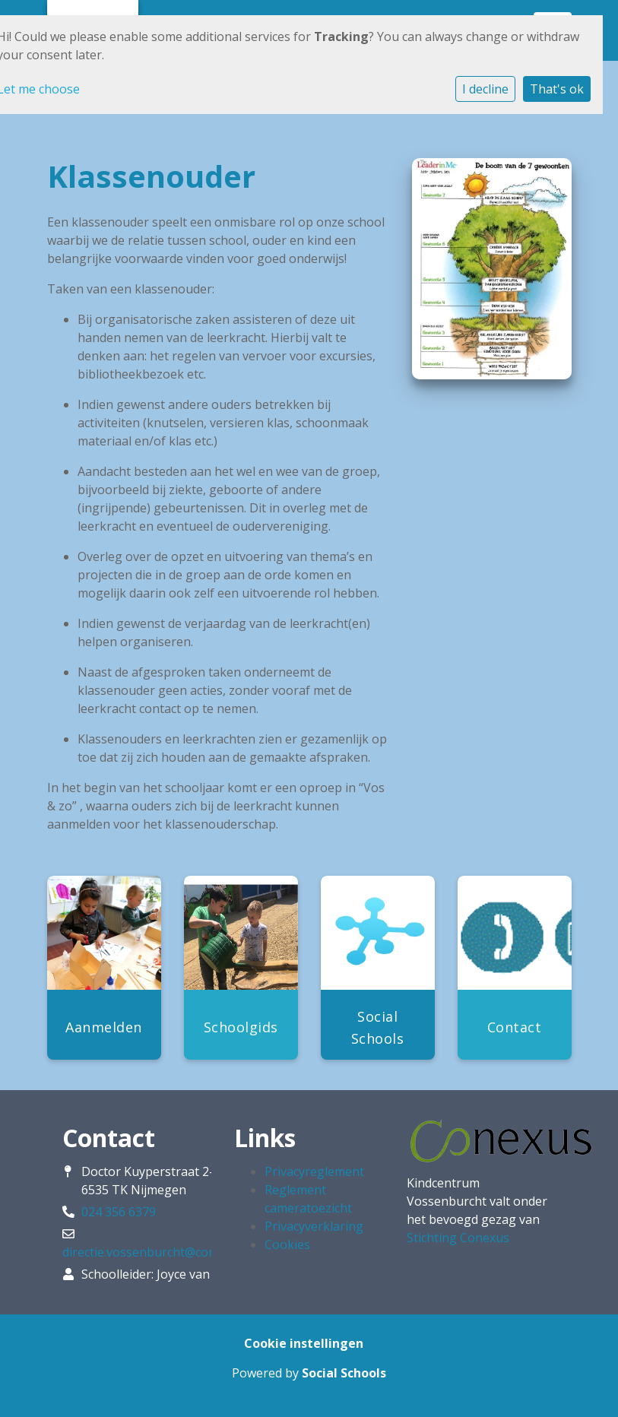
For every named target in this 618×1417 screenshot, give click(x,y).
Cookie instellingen (303, 1343)
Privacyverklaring (314, 1226)
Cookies (287, 1244)
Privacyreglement (314, 1171)
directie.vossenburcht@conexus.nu (161, 1252)
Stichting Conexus (458, 1237)
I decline (485, 89)
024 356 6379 (118, 1211)
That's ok (557, 89)
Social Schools (344, 1373)
